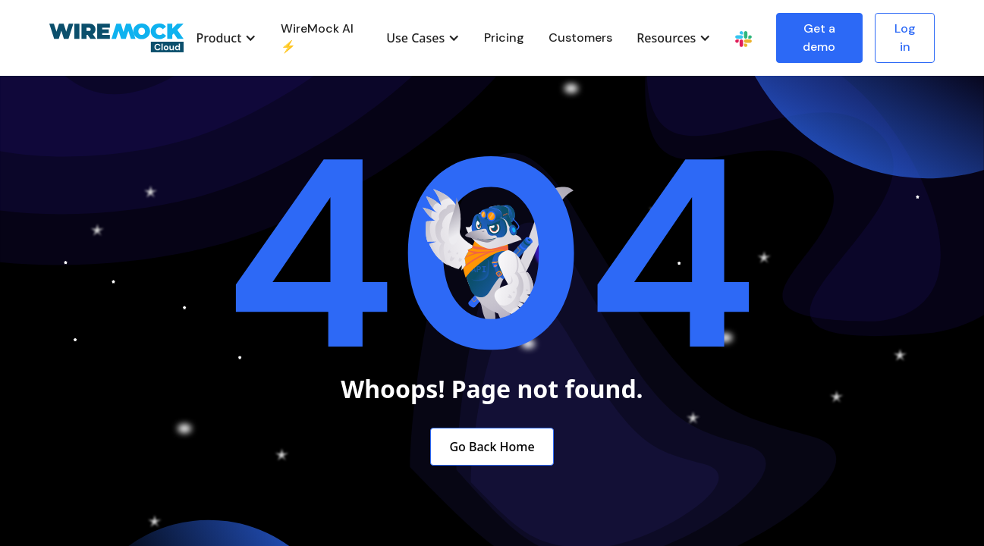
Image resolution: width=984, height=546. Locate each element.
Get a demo (819, 37)
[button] (226, 38)
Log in (905, 37)
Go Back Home (491, 446)
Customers (580, 38)
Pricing (504, 38)
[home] (116, 38)
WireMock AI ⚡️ (317, 37)
